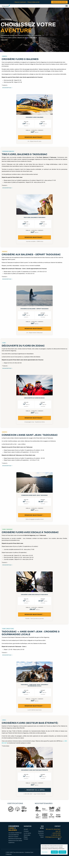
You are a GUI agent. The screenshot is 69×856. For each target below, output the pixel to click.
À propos (26, 831)
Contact (26, 839)
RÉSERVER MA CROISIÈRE (59, 2)
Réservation (27, 835)
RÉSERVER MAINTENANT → (34, 137)
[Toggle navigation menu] (66, 6)
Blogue (26, 837)
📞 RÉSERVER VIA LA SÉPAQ (34, 790)
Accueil (26, 829)
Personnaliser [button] (45, 852)
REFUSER (54, 852)
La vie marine (27, 833)
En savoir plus (6, 87)
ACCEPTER (62, 852)
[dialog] (54, 849)
